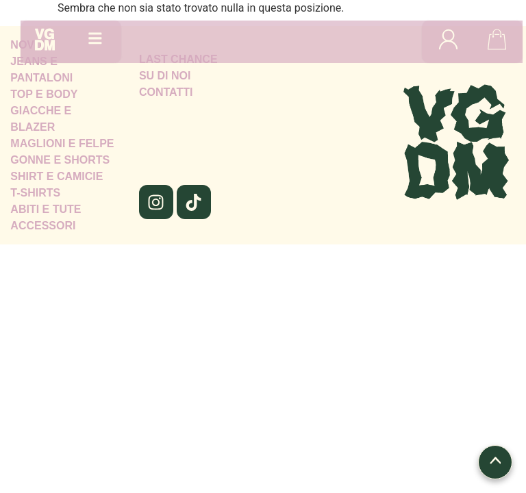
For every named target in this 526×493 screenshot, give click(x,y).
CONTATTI (166, 92)
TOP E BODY (43, 94)
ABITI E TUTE (45, 209)
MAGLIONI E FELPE (62, 143)
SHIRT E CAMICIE (56, 176)
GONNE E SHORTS (60, 160)
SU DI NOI (165, 75)
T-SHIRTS (35, 193)
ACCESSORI (42, 225)
